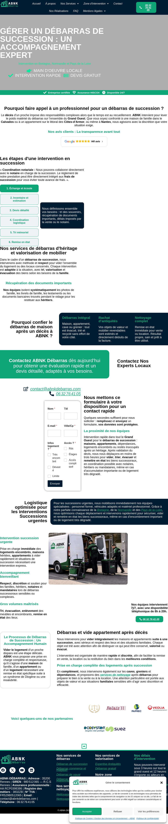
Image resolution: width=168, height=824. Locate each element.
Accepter (87, 811)
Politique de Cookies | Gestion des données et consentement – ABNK (105, 818)
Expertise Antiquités (108, 764)
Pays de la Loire (151, 510)
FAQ (75, 11)
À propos (50, 3)
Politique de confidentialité (147, 818)
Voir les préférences (148, 811)
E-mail (52, 426)
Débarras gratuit (105, 768)
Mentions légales (94, 11)
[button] (161, 782)
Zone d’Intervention (96, 3)
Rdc (71, 448)
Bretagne (103, 510)
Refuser (118, 811)
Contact (117, 3)
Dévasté (56, 469)
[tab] (19, 188)
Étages (73, 454)
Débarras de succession (72, 764)
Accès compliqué (72, 463)
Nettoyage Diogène (68, 794)
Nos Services (70, 3)
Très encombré (56, 458)
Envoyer (55, 483)
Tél (66, 408)
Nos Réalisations (58, 11)
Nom (51, 408)
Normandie (124, 510)
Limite (55, 476)
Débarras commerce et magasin (71, 769)
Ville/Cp (69, 426)
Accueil (36, 3)
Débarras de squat (68, 774)
